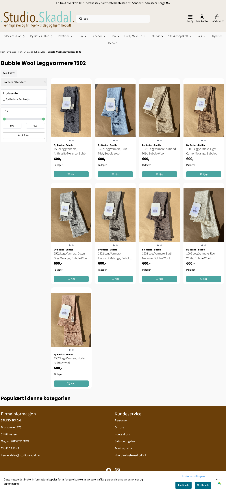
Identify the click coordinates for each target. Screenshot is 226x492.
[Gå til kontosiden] (202, 19)
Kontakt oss (122, 434)
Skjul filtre (9, 73)
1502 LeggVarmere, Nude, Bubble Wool (69, 360)
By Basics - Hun (15, 52)
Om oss (119, 427)
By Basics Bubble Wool (35, 52)
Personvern (122, 420)
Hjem (3, 52)
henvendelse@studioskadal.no (20, 455)
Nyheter (217, 36)
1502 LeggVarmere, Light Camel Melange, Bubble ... (202, 151)
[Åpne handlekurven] (217, 19)
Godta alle (203, 485)
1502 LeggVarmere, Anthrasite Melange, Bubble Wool (71, 151)
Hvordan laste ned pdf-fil (130, 455)
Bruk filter (23, 135)
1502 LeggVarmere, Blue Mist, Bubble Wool (112, 151)
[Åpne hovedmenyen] (190, 19)
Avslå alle (183, 485)
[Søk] (113, 19)
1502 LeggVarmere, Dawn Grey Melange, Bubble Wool (71, 256)
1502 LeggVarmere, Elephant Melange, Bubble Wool (114, 256)
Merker (112, 43)
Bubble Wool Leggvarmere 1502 (64, 52)
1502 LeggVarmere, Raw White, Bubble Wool (200, 256)
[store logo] (37, 19)
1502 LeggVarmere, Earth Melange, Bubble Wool (157, 256)
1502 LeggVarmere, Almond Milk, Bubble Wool (159, 151)
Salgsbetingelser (125, 441)
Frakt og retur (123, 448)
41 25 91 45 (12, 448)
